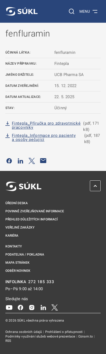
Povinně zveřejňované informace (34, 211)
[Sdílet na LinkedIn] (20, 160)
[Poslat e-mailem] (43, 160)
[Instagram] (32, 307)
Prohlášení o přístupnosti (64, 332)
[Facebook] (20, 307)
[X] (54, 307)
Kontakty (13, 246)
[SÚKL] (21, 11)
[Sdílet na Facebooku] (9, 160)
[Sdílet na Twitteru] (32, 160)
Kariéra (11, 235)
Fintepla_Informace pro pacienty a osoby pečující (44, 138)
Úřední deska (16, 203)
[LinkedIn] (43, 307)
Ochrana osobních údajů (24, 332)
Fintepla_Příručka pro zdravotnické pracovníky (46, 125)
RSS (8, 341)
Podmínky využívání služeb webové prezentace (40, 336)
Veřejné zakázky (19, 227)
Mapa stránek (17, 262)
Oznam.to (86, 336)
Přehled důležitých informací (31, 219)
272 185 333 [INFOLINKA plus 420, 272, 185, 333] (41, 282)
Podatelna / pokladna (24, 254)
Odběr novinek (17, 271)
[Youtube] (9, 307)
